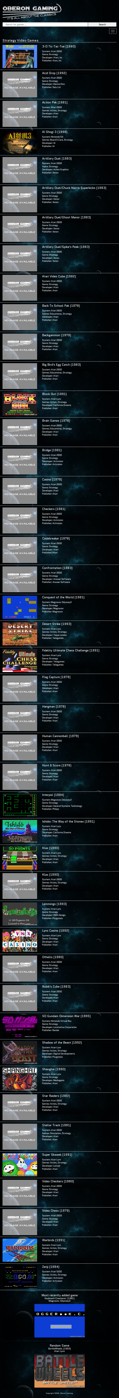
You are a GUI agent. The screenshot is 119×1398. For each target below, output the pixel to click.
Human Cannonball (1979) (60, 736)
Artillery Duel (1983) (57, 158)
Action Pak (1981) (54, 102)
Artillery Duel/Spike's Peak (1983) (66, 247)
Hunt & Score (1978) (56, 765)
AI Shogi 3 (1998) (54, 132)
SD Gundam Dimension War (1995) (66, 1016)
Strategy (53, 54)
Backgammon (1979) (56, 335)
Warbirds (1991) (53, 1240)
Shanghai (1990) (53, 1069)
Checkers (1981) (53, 509)
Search (102, 24)
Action (53, 110)
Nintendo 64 (57, 136)
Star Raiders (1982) (56, 1096)
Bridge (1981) (52, 450)
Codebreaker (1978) (56, 538)
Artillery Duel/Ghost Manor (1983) (66, 217)
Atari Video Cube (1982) (59, 276)
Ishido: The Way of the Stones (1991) (68, 821)
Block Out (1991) (54, 394)
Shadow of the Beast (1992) (62, 1042)
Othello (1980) (52, 957)
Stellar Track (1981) (56, 1125)
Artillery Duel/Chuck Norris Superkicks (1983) (74, 188)
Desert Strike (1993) (56, 624)
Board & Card (56, 139)
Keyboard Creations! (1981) (59, 1298)
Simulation (55, 1133)
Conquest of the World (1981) (63, 597)
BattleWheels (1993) (59, 1348)
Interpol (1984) (53, 795)
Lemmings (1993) (54, 904)
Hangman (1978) (54, 706)
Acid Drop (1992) (54, 73)
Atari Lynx (56, 399)
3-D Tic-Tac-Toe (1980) (59, 46)
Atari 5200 (56, 1271)
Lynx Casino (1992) (55, 930)
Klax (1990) (50, 848)
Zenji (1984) (50, 1267)
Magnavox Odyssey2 (61, 602)
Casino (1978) (52, 479)
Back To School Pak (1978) (61, 305)
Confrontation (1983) (57, 568)
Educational (56, 313)
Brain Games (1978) (56, 420)
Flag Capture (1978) (56, 677)
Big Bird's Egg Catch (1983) (61, 364)
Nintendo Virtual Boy (61, 1021)
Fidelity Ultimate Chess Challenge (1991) (70, 650)
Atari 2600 (56, 51)
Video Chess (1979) (55, 1210)
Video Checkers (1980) (58, 1181)
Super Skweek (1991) (57, 1154)
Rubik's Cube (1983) (56, 986)
